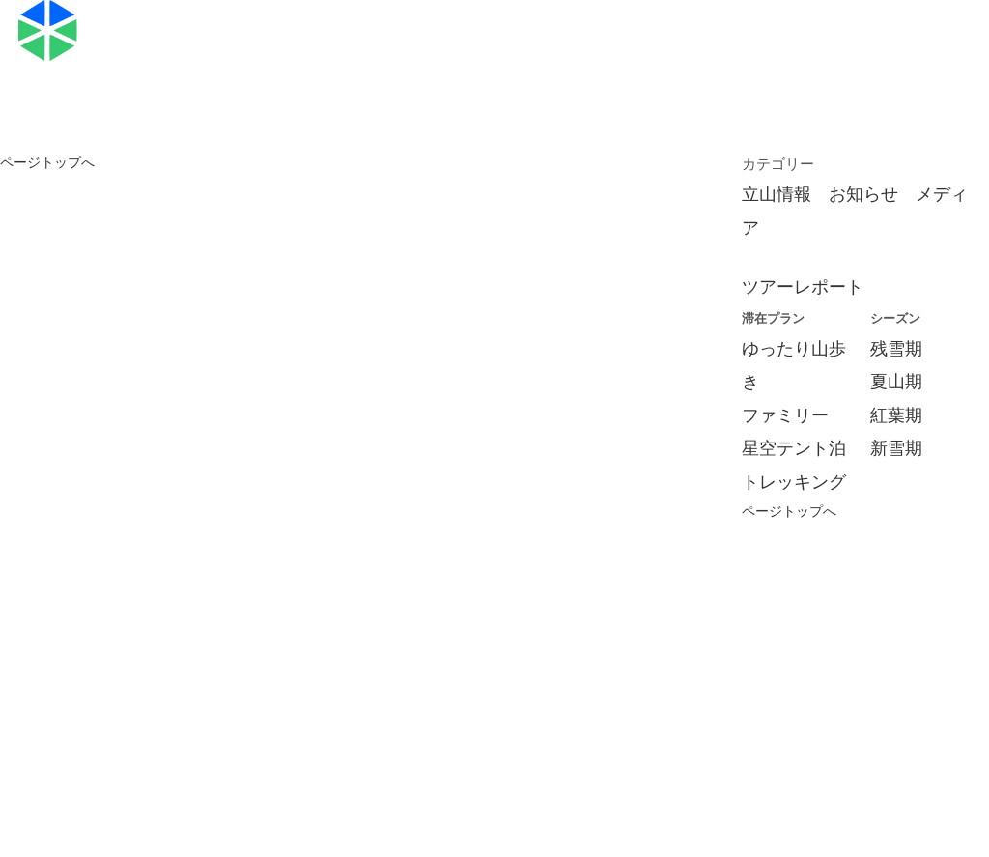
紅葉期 (896, 415)
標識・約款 (406, 720)
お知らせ (863, 194)
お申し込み (842, 20)
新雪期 (896, 448)
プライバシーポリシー (749, 720)
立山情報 (776, 194)
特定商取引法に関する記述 (561, 720)
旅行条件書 (299, 720)
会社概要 (199, 720)
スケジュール (700, 20)
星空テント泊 (794, 448)
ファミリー (785, 415)
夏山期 (896, 381)
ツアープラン (416, 20)
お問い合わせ (416, 54)
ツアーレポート (802, 287)
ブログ (558, 20)
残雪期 (896, 348)
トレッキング (794, 482)
